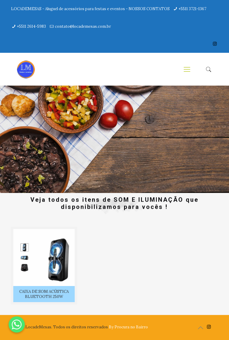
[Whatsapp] (17, 324)
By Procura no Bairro (128, 327)
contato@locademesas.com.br (83, 26)
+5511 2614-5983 (31, 26)
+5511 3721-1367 (192, 8)
